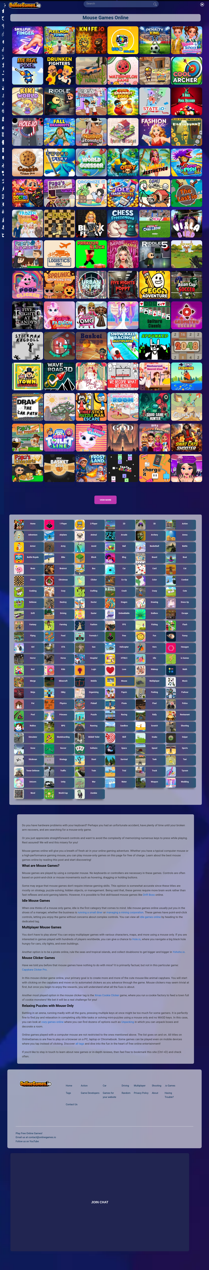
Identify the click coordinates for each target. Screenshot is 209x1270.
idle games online (157, 922)
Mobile (86, 688)
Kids (55, 676)
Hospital (86, 665)
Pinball (86, 710)
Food (55, 642)
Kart (24, 676)
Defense (25, 609)
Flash (176, 631)
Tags (68, 1098)
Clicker (86, 586)
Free (115, 642)
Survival (116, 766)
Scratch (147, 732)
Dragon (116, 609)
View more (106, 505)
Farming (56, 631)
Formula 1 (86, 642)
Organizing (86, 699)
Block (85, 564)
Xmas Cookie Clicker (107, 1001)
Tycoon (177, 777)
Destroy (56, 609)
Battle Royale (26, 564)
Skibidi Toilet (87, 744)
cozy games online (53, 1027)
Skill (115, 744)
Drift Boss (149, 900)
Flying (24, 642)
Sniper (177, 744)
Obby (55, 699)
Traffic (55, 777)
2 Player (86, 530)
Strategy (56, 766)
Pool (24, 721)
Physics (56, 710)
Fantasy (25, 631)
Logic (85, 676)
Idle (146, 665)
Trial (115, 777)
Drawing (147, 609)
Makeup (147, 676)
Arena (176, 541)
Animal (86, 541)
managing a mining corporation (127, 918)
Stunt (85, 766)
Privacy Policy (141, 1098)
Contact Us (72, 1110)
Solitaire (86, 755)
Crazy (146, 597)
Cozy (55, 597)
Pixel (146, 710)
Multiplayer (147, 688)
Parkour (177, 699)
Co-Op (116, 586)
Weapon (147, 788)
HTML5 (116, 665)
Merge (25, 688)
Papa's (116, 699)
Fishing (147, 631)
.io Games (171, 1091)
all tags (79, 1049)
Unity (55, 788)
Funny (176, 642)
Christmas (56, 586)
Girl (24, 654)
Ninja (24, 699)
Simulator (25, 744)
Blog (115, 564)
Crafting (86, 597)
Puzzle (86, 721)
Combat (177, 586)
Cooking (25, 597)
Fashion (86, 631)
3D (146, 530)
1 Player (56, 530)
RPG (55, 732)
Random (125, 1098)
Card (146, 575)
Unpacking (129, 1027)
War (85, 788)
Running (86, 732)
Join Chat (100, 1208)
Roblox (25, 732)
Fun (146, 642)
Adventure (25, 541)
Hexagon (177, 654)
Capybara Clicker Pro (35, 975)
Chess (25, 586)
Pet (24, 710)
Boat (176, 564)
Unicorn (25, 788)
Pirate (116, 710)
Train (85, 777)
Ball (115, 553)
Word (24, 799)
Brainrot (56, 575)
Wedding (177, 788)
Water (116, 788)
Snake (146, 744)
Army (55, 553)
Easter (85, 620)
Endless (147, 620)
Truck (146, 777)
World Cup (56, 799)
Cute (176, 597)
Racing (116, 721)
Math (176, 676)
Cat (176, 575)
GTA (55, 654)
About (155, 1098)
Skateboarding (57, 744)
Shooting (177, 732)
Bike (55, 564)
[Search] (119, 3)
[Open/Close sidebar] (4, 4)
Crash (116, 597)
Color (146, 586)
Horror (25, 665)
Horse (55, 665)
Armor (25, 553)
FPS (115, 631)
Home (24, 530)
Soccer (55, 755)
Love (115, 676)
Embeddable (117, 620)
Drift (24, 620)
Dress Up (177, 609)
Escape (177, 620)
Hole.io (136, 945)
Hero (146, 654)
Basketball (147, 553)
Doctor (86, 609)
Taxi (176, 766)
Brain (24, 575)
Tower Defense (26, 777)
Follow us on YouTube (28, 1146)
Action (177, 530)
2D (115, 530)
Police (177, 710)
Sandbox (116, 732)
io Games (177, 665)
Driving (55, 620)
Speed (146, 755)
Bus (85, 575)
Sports (177, 755)
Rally (146, 721)
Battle (176, 553)
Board (146, 564)
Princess (56, 721)
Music (176, 688)
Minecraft (56, 688)
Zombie (86, 799)
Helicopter (117, 654)
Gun (85, 654)
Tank (146, 766)
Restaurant (178, 721)
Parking (147, 699)
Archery (147, 541)
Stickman (25, 766)
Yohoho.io (179, 957)
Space (116, 755)
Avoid (85, 553)
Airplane (56, 541)
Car (115, 575)
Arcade (116, 541)
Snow (24, 755)
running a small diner (91, 918)
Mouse (116, 687)
